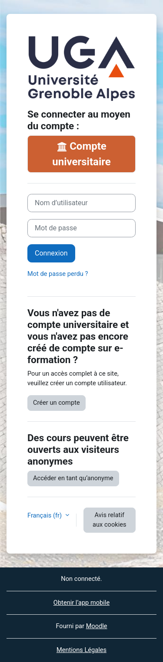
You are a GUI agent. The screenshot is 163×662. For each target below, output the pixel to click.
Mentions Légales (81, 650)
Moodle (96, 626)
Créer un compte (56, 402)
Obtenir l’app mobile (81, 602)
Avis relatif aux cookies (109, 519)
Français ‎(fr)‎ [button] (45, 515)
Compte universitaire (81, 154)
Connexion (51, 253)
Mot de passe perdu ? (57, 274)
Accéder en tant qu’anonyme (73, 478)
